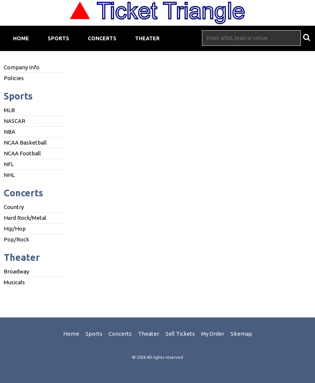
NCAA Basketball (25, 142)
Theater (147, 38)
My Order (212, 333)
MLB (9, 110)
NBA (9, 132)
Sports (58, 38)
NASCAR (14, 121)
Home (21, 38)
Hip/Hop (15, 228)
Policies (14, 78)
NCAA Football (22, 153)
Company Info (21, 67)
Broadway (16, 271)
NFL (9, 164)
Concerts (102, 38)
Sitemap (241, 333)
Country (14, 207)
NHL (9, 175)
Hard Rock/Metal (25, 218)
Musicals (14, 282)
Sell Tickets (180, 333)
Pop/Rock (16, 239)
